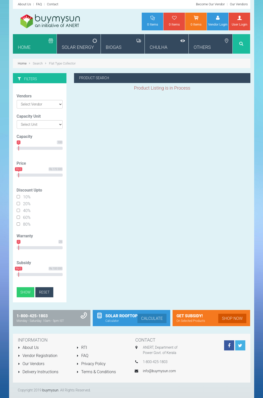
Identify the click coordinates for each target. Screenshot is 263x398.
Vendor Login (217, 20)
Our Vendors (239, 4)
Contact (52, 4)
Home (23, 63)
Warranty (25, 236)
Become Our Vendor (210, 4)
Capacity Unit (29, 116)
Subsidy (24, 262)
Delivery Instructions (38, 371)
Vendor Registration (38, 355)
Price (21, 163)
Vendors (24, 96)
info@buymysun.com (159, 371)
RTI (82, 347)
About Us (24, 4)
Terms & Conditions (96, 371)
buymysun (50, 390)
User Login (239, 20)
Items (152, 20)
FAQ (39, 4)
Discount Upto (29, 190)
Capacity (25, 136)
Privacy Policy (91, 363)
